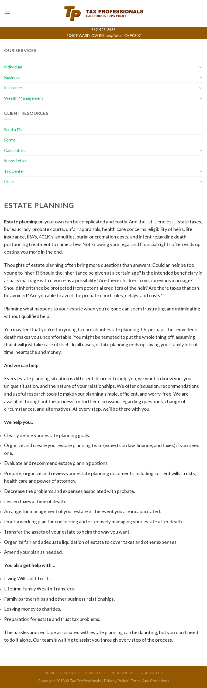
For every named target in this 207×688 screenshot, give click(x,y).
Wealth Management (23, 98)
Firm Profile (70, 673)
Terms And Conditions (150, 681)
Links (9, 181)
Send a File (13, 129)
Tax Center (14, 171)
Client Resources (120, 673)
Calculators (14, 150)
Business (12, 77)
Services (93, 673)
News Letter (15, 160)
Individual (13, 66)
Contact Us (152, 673)
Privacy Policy (116, 681)
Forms (10, 139)
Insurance (13, 87)
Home (49, 673)
